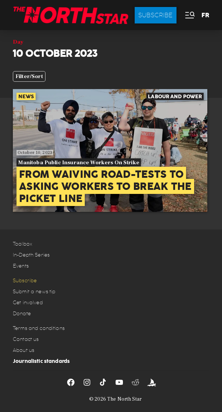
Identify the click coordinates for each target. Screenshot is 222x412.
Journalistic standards (41, 361)
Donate (22, 313)
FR (205, 15)
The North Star (124, 399)
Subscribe (155, 15)
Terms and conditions (39, 328)
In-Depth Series (31, 254)
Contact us (26, 339)
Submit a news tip (34, 291)
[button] (189, 15)
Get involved (28, 302)
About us (23, 350)
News (26, 96)
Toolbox (22, 243)
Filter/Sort (29, 76)
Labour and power (175, 96)
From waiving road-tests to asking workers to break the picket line (105, 186)
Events (21, 265)
